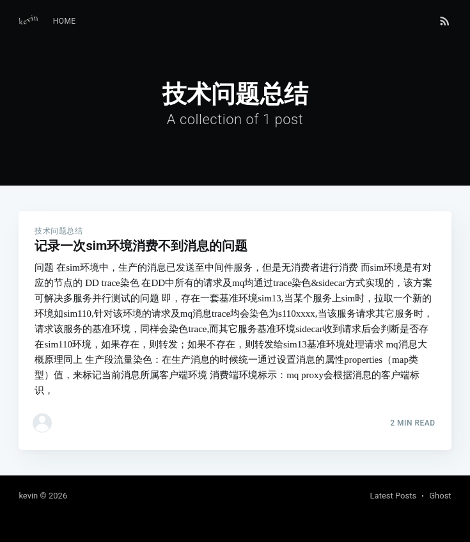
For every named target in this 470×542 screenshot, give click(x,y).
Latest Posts (393, 495)
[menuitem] (64, 21)
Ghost (440, 495)
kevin (28, 495)
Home (64, 21)
